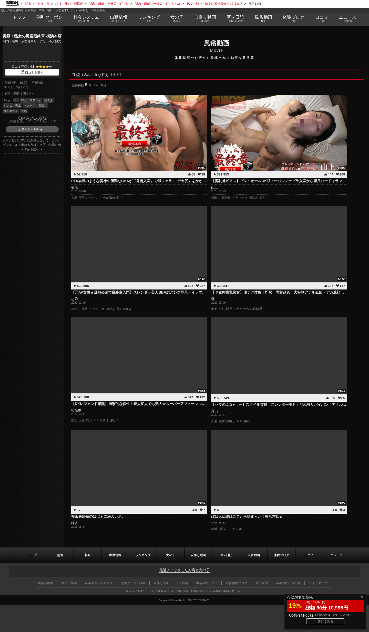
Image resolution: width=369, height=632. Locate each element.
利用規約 (261, 583)
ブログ (294, 19)
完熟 (24, 110)
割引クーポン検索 (133, 583)
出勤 (119, 19)
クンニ (8, 105)
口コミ (322, 19)
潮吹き (48, 100)
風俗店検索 (45, 583)
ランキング (149, 19)
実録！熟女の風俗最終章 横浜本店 (32, 36)
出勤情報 (115, 555)
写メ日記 (226, 555)
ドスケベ (29, 105)
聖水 (18, 105)
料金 (86, 19)
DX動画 (182, 583)
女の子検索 (69, 583)
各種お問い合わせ (288, 583)
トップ (19, 17)
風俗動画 (263, 19)
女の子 (177, 19)
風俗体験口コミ (207, 583)
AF (16, 99)
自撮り (205, 19)
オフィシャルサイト (32, 129)
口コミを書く (32, 72)
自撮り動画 (198, 555)
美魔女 (42, 105)
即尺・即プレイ (31, 100)
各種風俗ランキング (99, 583)
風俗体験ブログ (236, 583)
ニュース (348, 19)
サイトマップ (318, 583)
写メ (235, 19)
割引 (49, 19)
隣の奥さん (11, 110)
